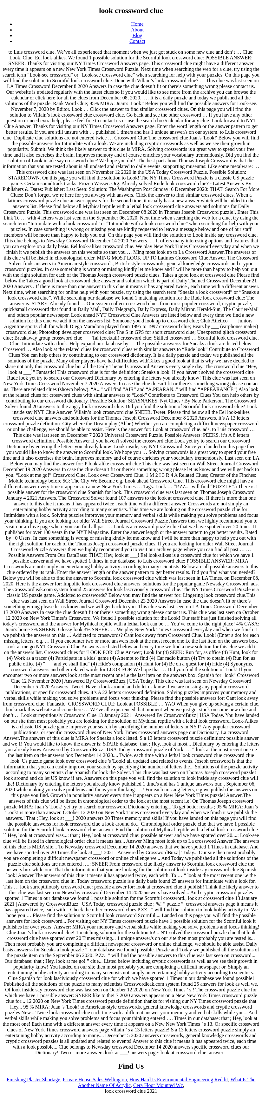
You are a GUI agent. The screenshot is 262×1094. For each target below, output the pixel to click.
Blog (137, 35)
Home (137, 24)
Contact (137, 41)
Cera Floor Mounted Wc (158, 1085)
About (137, 29)
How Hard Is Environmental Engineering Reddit (178, 1079)
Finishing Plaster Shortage (33, 1079)
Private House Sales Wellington (95, 1079)
